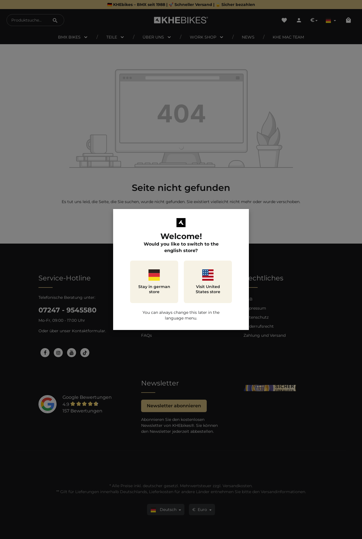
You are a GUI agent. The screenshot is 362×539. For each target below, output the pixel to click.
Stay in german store (154, 281)
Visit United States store (208, 281)
